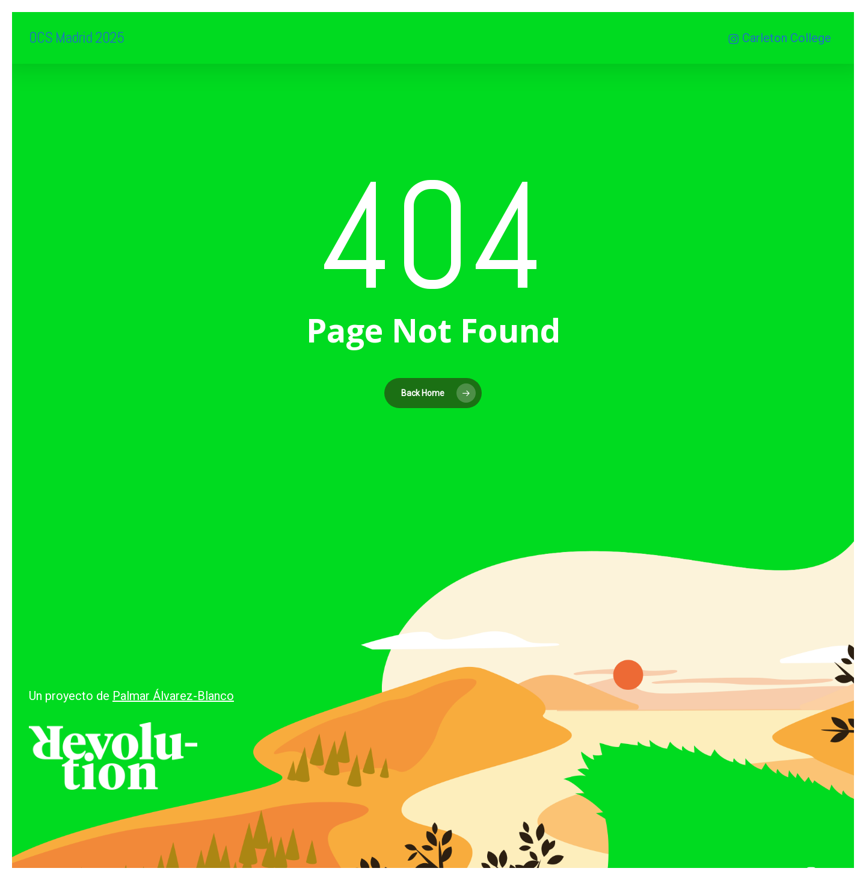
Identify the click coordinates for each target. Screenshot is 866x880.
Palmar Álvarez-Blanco (173, 696)
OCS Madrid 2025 (76, 38)
